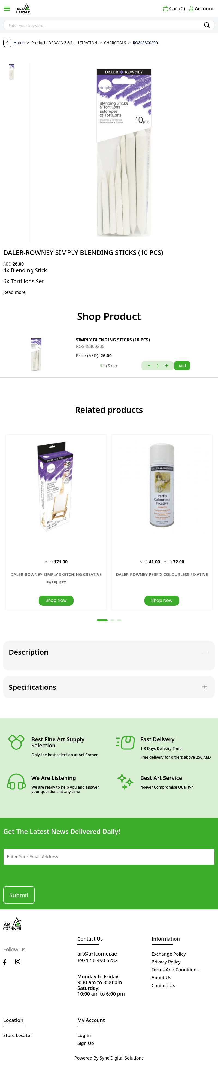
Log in (84, 1034)
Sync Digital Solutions (122, 1057)
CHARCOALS (112, 42)
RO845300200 (90, 346)
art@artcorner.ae (97, 953)
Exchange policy (170, 953)
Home (19, 42)
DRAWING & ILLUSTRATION (73, 42)
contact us (164, 984)
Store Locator (19, 1034)
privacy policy (167, 961)
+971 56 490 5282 (97, 959)
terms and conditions (177, 969)
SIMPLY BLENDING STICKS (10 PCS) (113, 340)
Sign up (86, 1042)
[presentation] (36, 872)
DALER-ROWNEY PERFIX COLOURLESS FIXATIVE (162, 574)
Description (29, 651)
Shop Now (56, 600)
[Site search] (109, 25)
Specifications (32, 686)
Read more (14, 292)
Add (182, 365)
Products (39, 42)
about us (162, 977)
